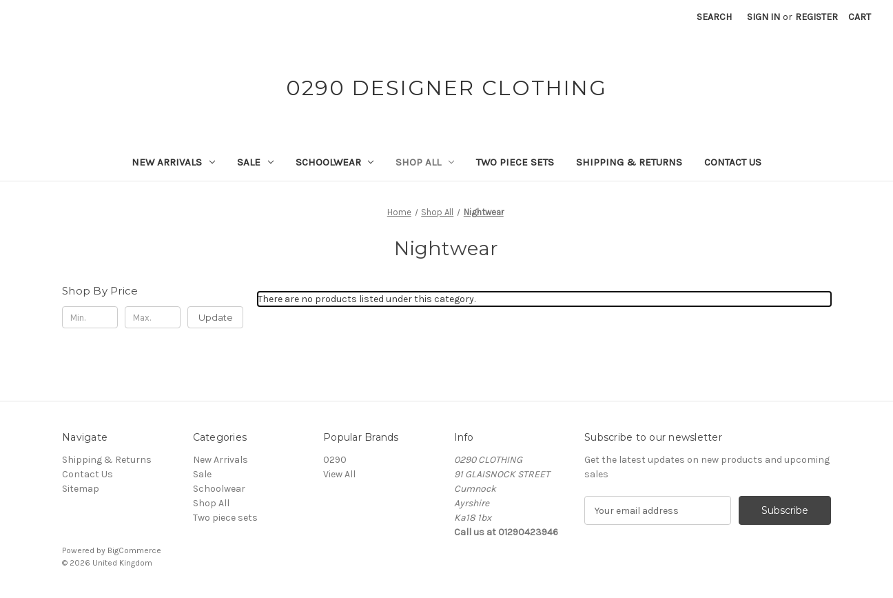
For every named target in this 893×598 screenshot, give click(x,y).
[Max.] (153, 317)
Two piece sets (515, 162)
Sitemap (80, 489)
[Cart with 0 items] (860, 17)
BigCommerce (134, 550)
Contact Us (732, 162)
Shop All (425, 162)
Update (215, 317)
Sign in (763, 17)
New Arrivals (173, 162)
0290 (335, 460)
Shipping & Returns (629, 162)
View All (339, 474)
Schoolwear (335, 162)
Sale (255, 162)
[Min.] (90, 317)
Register (816, 17)
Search (714, 17)
